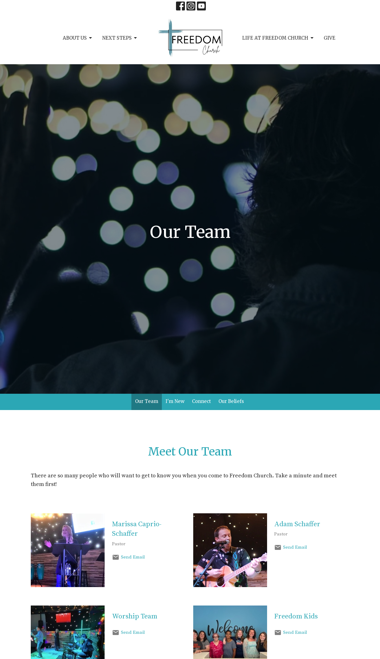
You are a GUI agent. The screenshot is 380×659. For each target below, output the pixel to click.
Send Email (133, 557)
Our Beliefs (231, 401)
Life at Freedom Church (278, 38)
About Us (78, 38)
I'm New (175, 401)
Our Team (146, 401)
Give (329, 38)
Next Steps (120, 38)
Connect (201, 401)
